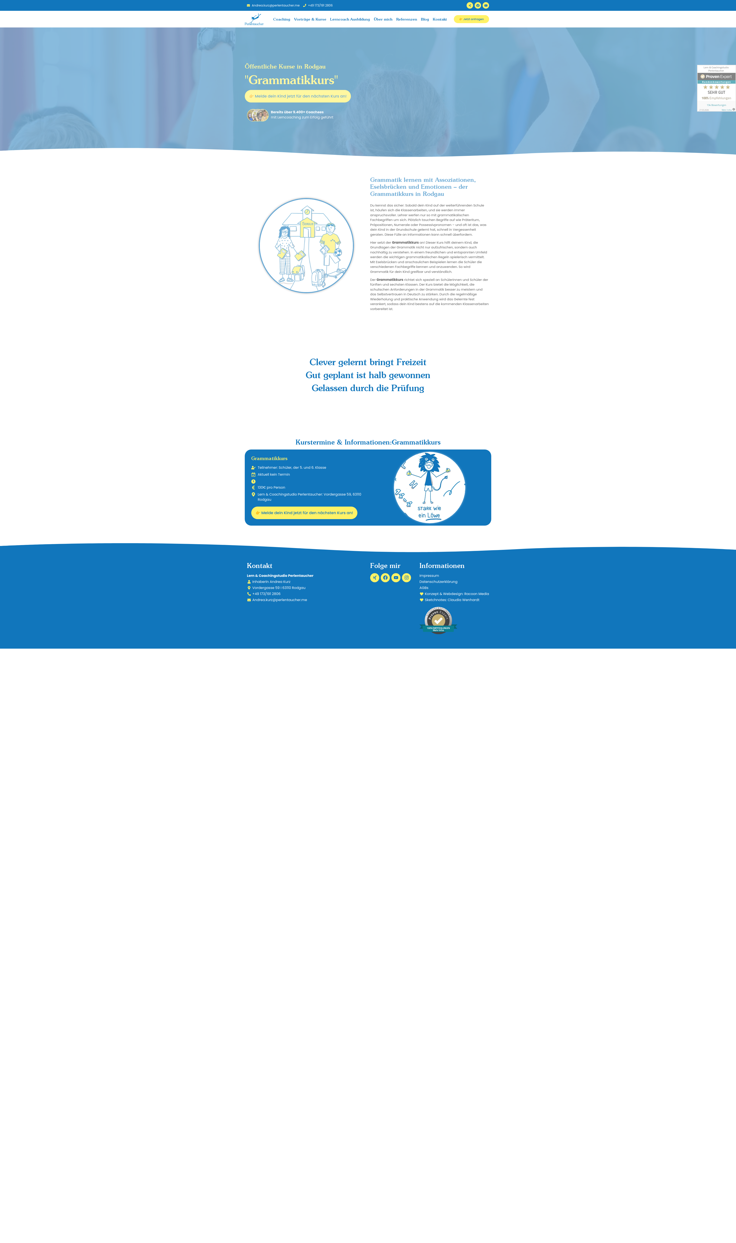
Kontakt (440, 19)
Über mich (383, 19)
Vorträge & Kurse (310, 19)
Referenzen (406, 19)
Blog (425, 19)
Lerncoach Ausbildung (350, 19)
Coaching (281, 19)
